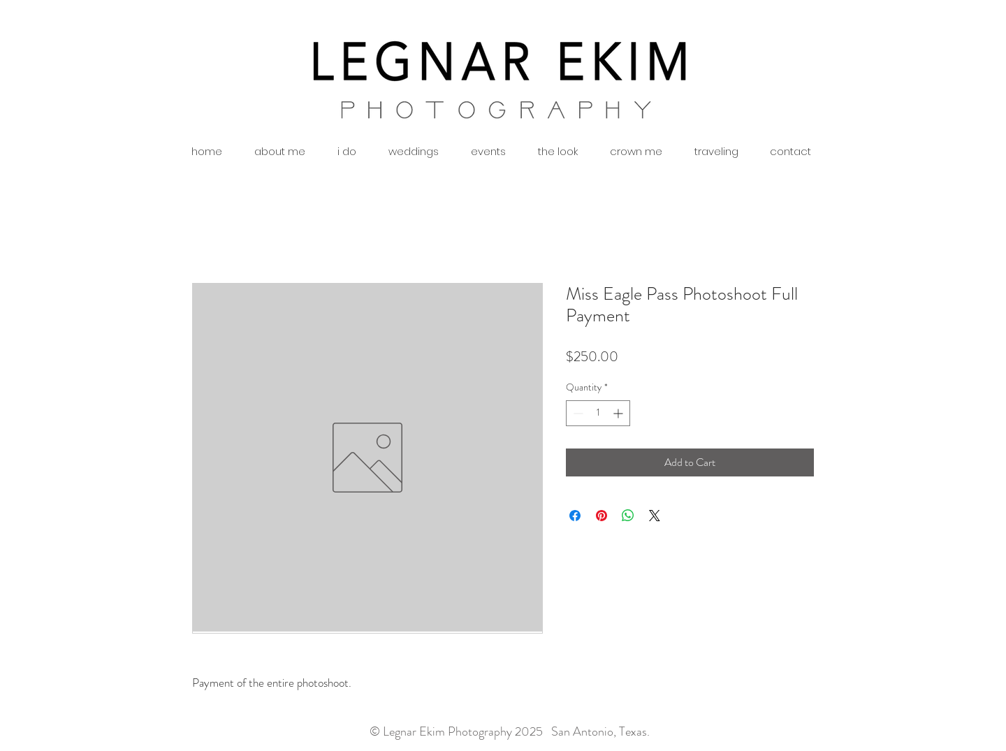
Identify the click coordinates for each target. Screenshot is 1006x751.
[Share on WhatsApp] (628, 515)
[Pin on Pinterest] (601, 515)
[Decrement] (576, 413)
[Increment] (619, 413)
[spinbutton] (598, 413)
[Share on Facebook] (575, 515)
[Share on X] (654, 515)
